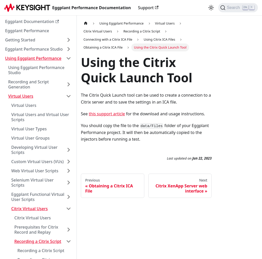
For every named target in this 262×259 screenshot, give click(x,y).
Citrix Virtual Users (29, 208)
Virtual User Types (29, 129)
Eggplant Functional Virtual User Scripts (37, 197)
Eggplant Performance (27, 30)
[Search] (238, 7)
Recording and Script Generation (28, 84)
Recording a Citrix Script (37, 241)
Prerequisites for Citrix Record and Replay (36, 229)
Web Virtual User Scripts (34, 171)
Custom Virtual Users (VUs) (37, 161)
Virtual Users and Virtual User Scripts (40, 117)
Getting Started (20, 40)
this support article (107, 114)
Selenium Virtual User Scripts (32, 182)
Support (148, 7)
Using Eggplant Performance (33, 58)
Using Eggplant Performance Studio (36, 70)
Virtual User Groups (30, 138)
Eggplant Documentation (32, 21)
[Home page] (86, 23)
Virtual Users (20, 96)
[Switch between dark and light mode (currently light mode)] (211, 8)
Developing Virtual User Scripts (34, 149)
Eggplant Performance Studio (34, 49)
